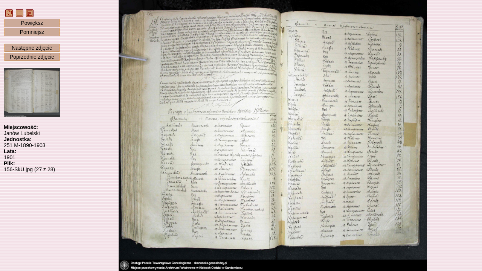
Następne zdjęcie (32, 48)
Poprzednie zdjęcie (32, 57)
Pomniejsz (32, 32)
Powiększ (32, 23)
